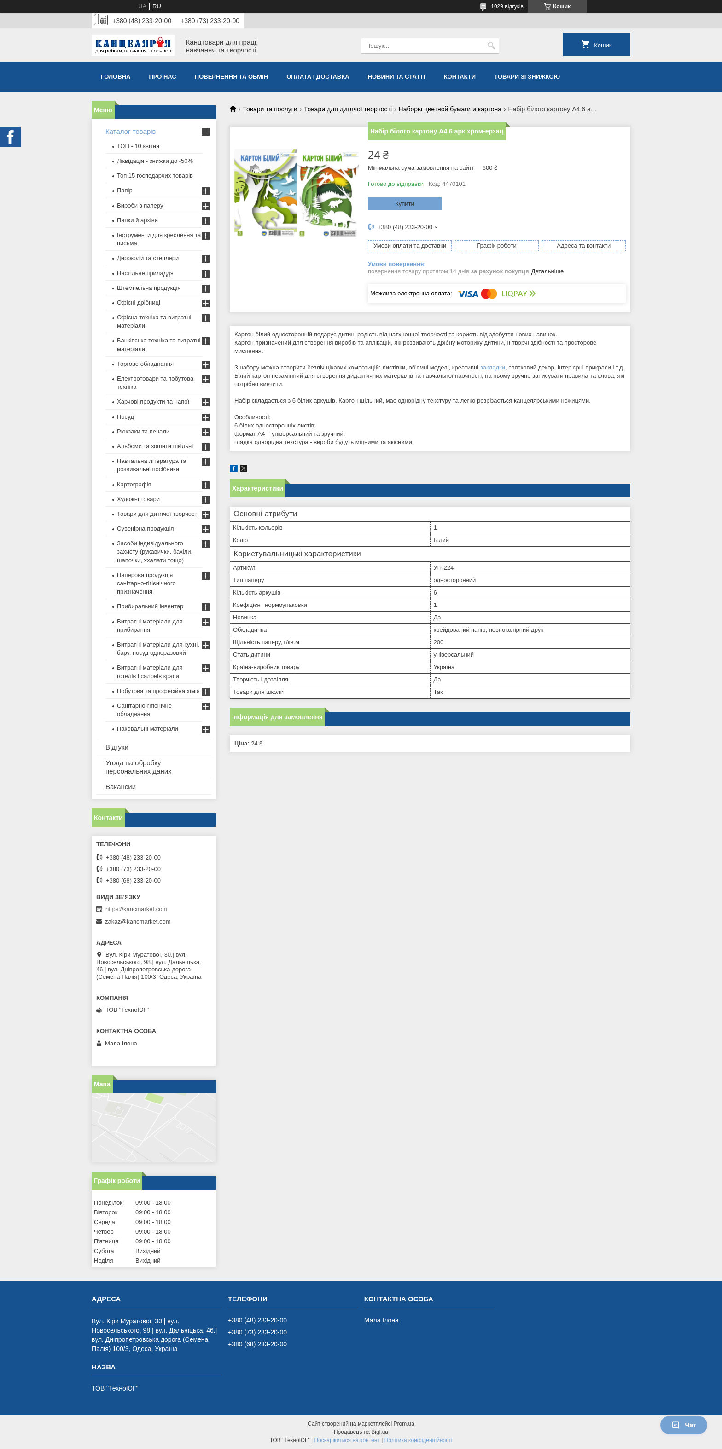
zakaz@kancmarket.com (138, 921)
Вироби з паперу (140, 205)
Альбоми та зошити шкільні (155, 446)
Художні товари (138, 499)
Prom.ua (404, 1423)
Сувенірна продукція (145, 528)
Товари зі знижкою (527, 76)
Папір (125, 190)
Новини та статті (396, 76)
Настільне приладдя (145, 273)
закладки (492, 367)
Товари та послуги (270, 109)
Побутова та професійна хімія (158, 690)
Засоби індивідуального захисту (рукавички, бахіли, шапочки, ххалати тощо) (154, 551)
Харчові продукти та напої (153, 401)
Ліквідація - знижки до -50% (155, 160)
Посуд (125, 416)
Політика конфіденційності (418, 1440)
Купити (404, 203)
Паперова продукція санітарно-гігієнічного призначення (146, 583)
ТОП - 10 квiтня (138, 146)
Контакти (460, 76)
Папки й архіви (137, 220)
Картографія (134, 484)
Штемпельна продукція (148, 287)
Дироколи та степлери (148, 257)
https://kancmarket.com (136, 909)
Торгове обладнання (145, 363)
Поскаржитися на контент (346, 1440)
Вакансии (120, 787)
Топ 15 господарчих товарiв (155, 175)
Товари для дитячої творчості (348, 109)
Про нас (162, 76)
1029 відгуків (507, 6)
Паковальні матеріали (147, 728)
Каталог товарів (130, 131)
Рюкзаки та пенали (143, 431)
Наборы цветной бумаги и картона (450, 109)
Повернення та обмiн (231, 76)
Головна (115, 76)
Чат (683, 1425)
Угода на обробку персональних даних (138, 767)
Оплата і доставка (317, 76)
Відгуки (116, 747)
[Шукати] (491, 46)
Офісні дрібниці (138, 302)
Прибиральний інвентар (150, 606)
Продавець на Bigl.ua (361, 1432)
